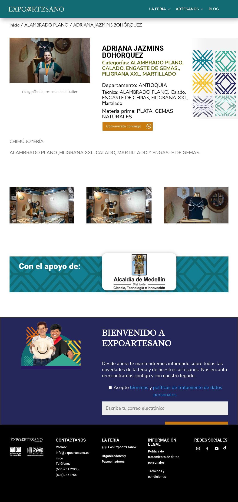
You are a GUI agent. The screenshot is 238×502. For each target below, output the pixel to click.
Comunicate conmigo (123, 126)
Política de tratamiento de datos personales (163, 452)
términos (139, 387)
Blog (214, 9)
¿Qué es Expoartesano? (119, 443)
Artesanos (187, 9)
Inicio (15, 25)
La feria (157, 9)
